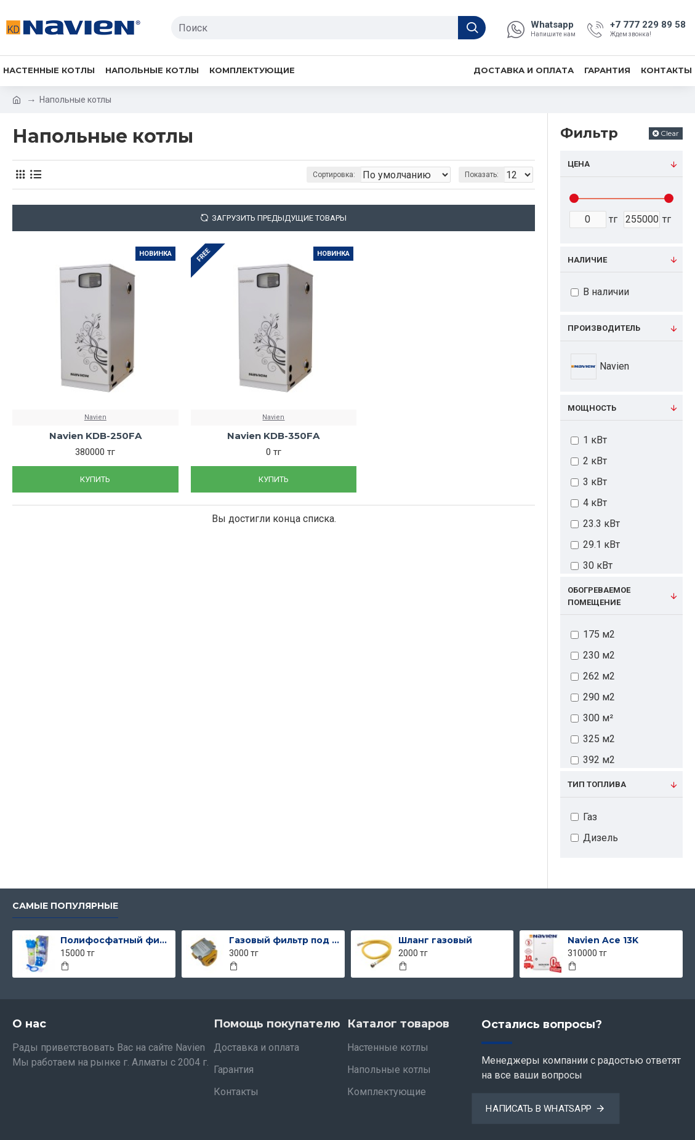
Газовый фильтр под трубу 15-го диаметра (284, 940)
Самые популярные (65, 906)
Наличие (587, 259)
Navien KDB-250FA (95, 435)
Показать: (485, 174)
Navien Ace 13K (603, 940)
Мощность (592, 408)
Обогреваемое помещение (599, 596)
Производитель (604, 328)
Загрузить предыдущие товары (279, 218)
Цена (579, 163)
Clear (670, 133)
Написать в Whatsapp (538, 1108)
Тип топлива (597, 784)
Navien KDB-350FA (273, 435)
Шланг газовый (435, 940)
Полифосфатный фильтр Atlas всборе (115, 940)
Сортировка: (308, 174)
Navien (95, 417)
